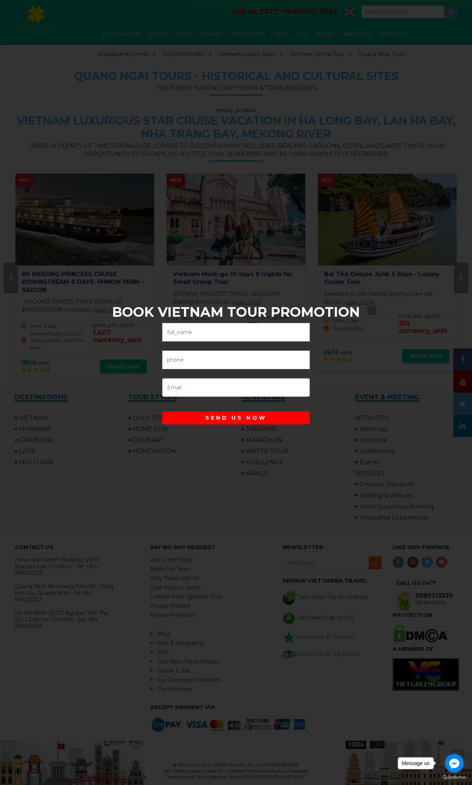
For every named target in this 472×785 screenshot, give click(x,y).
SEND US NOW (236, 417)
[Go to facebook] (454, 763)
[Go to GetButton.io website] (454, 777)
